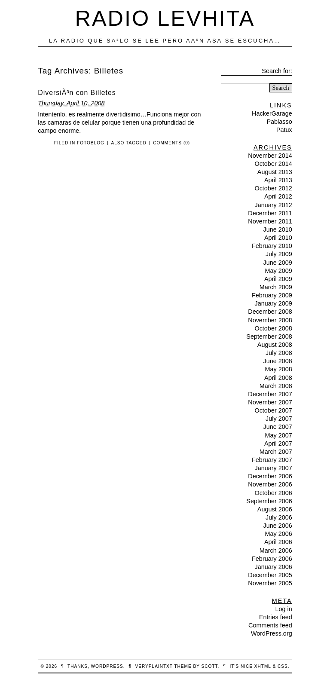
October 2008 (273, 328)
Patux (284, 129)
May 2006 (278, 533)
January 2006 (273, 566)
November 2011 (270, 221)
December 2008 (270, 311)
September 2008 (269, 336)
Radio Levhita (165, 18)
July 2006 (279, 517)
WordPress (107, 666)
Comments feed (270, 625)
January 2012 (273, 205)
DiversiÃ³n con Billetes (77, 92)
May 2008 (278, 369)
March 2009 (276, 287)
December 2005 (270, 575)
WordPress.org (271, 633)
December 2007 (270, 394)
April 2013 (278, 180)
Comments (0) (171, 143)
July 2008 (279, 352)
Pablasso (279, 121)
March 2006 (276, 550)
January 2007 (273, 468)
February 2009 (272, 295)
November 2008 (270, 320)
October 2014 (273, 163)
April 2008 (278, 377)
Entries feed (275, 617)
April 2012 (278, 196)
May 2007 (278, 435)
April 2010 (278, 237)
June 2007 (277, 426)
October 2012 (273, 188)
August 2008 (274, 344)
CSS (283, 666)
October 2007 (273, 410)
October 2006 (273, 492)
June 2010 (277, 229)
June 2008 (277, 361)
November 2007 (270, 402)
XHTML (262, 666)
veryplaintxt (154, 666)
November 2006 (270, 484)
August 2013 (274, 171)
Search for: (277, 70)
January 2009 (273, 303)
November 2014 (270, 155)
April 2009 (278, 278)
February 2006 (272, 558)
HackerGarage (272, 113)
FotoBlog (90, 143)
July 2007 (279, 418)
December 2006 (270, 476)
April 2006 (278, 541)
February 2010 (272, 245)
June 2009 (277, 262)
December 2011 (270, 213)
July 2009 (279, 254)
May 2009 (278, 270)
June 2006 (277, 525)
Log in (283, 609)
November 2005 (270, 583)
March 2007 (276, 451)
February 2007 (272, 459)
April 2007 (278, 443)
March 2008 (276, 385)
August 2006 (274, 509)
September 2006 (269, 501)
